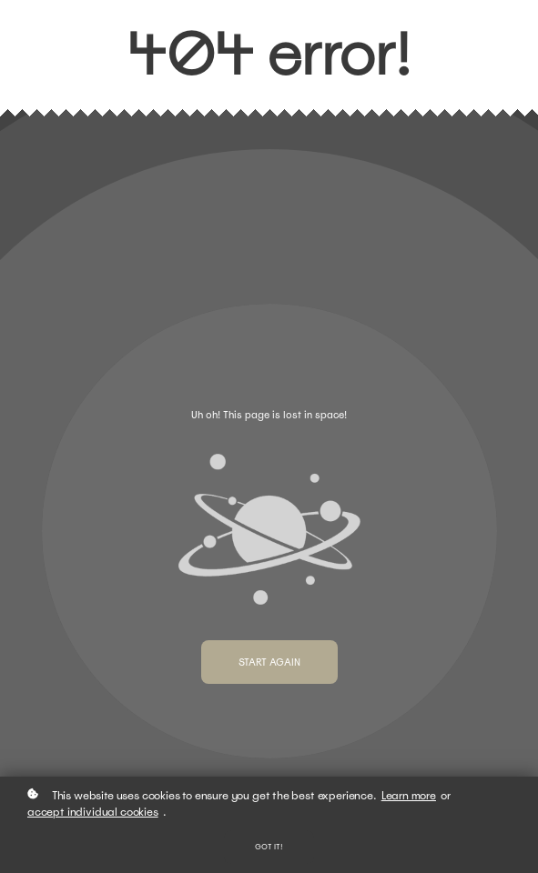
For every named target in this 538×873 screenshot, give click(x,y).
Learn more (408, 795)
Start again (269, 662)
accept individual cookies (92, 812)
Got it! (269, 847)
